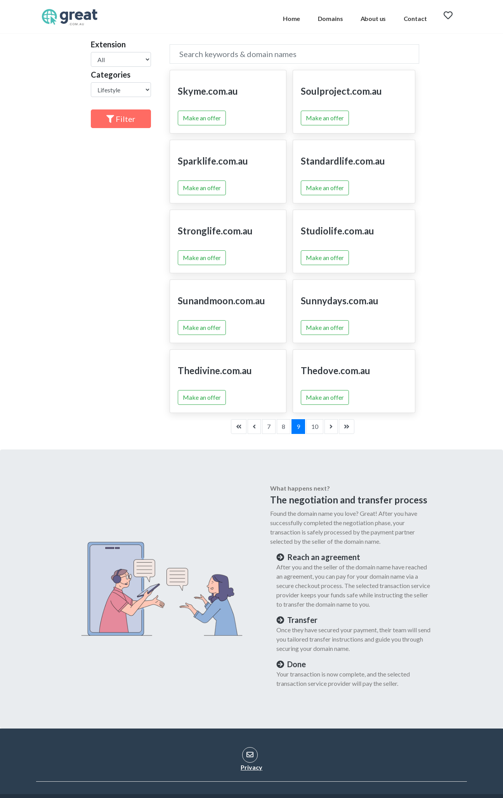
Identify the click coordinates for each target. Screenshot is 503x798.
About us (373, 18)
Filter (120, 118)
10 (314, 426)
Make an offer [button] (202, 117)
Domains (330, 18)
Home (291, 18)
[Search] (294, 54)
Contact (415, 18)
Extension (108, 44)
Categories (110, 74)
